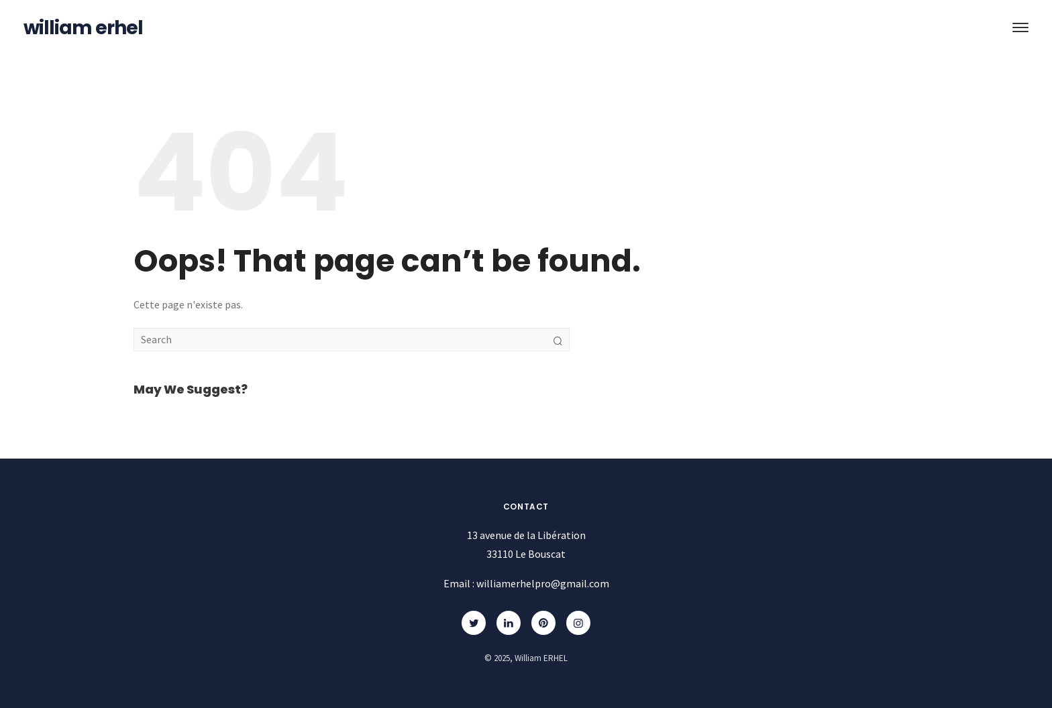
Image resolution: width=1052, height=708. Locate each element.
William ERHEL (83, 28)
